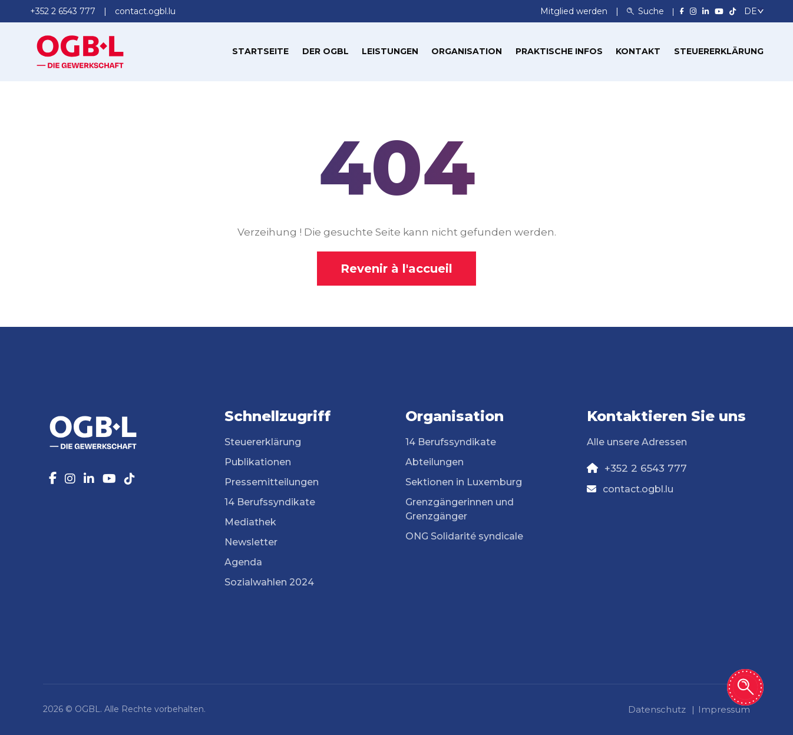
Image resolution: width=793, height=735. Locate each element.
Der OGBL (325, 51)
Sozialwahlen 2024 (269, 582)
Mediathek (250, 522)
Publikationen (257, 462)
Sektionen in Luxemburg (463, 482)
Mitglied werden (575, 11)
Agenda (243, 562)
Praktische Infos (559, 51)
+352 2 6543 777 (645, 468)
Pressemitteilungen (271, 482)
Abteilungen (434, 462)
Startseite (260, 51)
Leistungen (390, 51)
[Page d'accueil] (80, 51)
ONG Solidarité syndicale (464, 536)
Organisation (466, 51)
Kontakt (638, 51)
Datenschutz (657, 709)
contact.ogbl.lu (638, 489)
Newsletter (250, 542)
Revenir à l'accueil (396, 268)
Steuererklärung (719, 51)
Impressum (724, 709)
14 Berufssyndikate (269, 502)
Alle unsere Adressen (637, 442)
